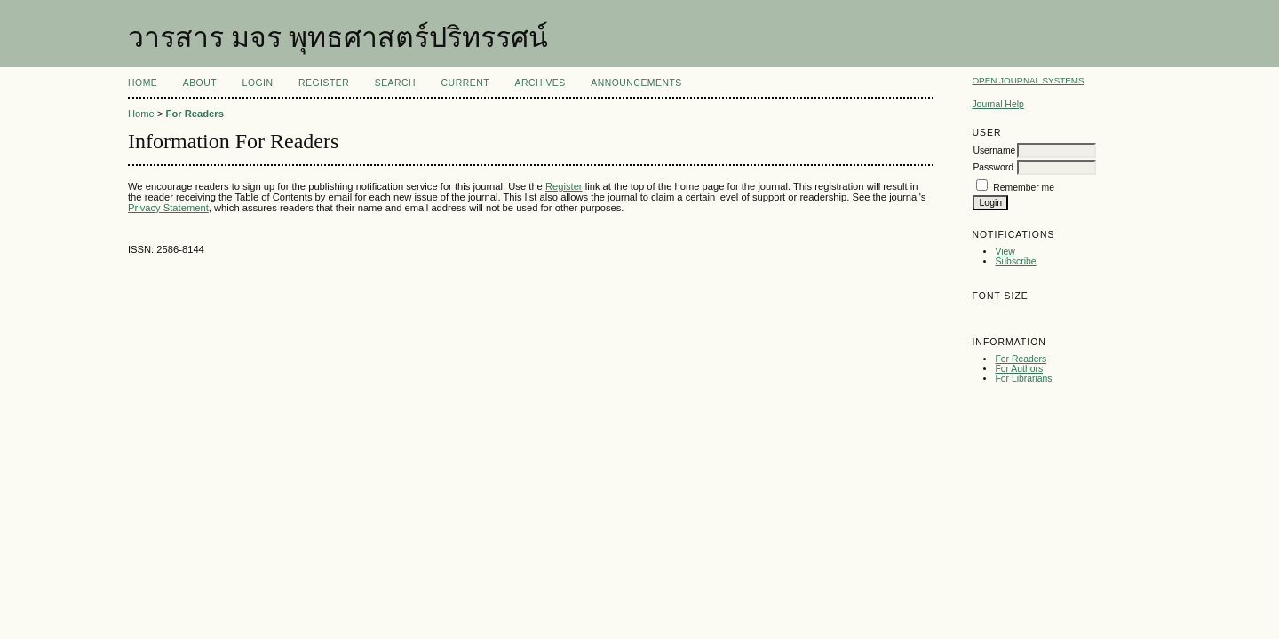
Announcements (636, 83)
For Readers (1020, 359)
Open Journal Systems (1028, 80)
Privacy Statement (168, 207)
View (1004, 251)
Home (142, 83)
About (200, 83)
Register (323, 83)
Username (994, 150)
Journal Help (997, 104)
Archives (539, 83)
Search (395, 83)
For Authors (1019, 369)
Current (465, 83)
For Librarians (1023, 378)
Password (993, 167)
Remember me (1023, 188)
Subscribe (1015, 261)
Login (258, 83)
